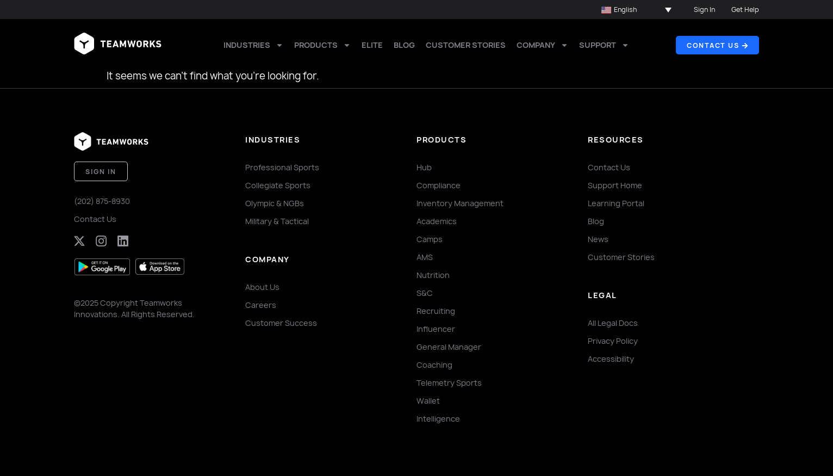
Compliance (438, 185)
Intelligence (438, 418)
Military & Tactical (277, 221)
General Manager (448, 347)
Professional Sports (282, 167)
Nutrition (433, 275)
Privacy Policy (613, 341)
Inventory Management (459, 203)
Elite (372, 45)
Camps (429, 239)
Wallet (428, 400)
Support (604, 45)
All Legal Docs (613, 323)
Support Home (615, 185)
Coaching (434, 365)
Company (542, 45)
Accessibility (611, 359)
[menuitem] (636, 10)
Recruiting (435, 311)
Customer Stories (466, 45)
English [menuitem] (625, 9)
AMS (424, 257)
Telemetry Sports (449, 383)
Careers (260, 305)
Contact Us (95, 219)
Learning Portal (616, 203)
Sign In (704, 9)
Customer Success (281, 323)
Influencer (435, 329)
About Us (262, 287)
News (598, 239)
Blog (404, 45)
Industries (253, 45)
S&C (424, 293)
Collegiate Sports (277, 185)
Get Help (745, 9)
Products (322, 45)
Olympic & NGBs (274, 203)
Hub (424, 167)
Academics (436, 221)
